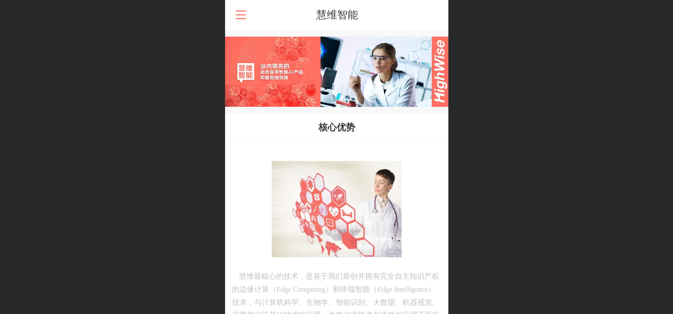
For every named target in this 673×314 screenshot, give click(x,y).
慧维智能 (337, 14)
